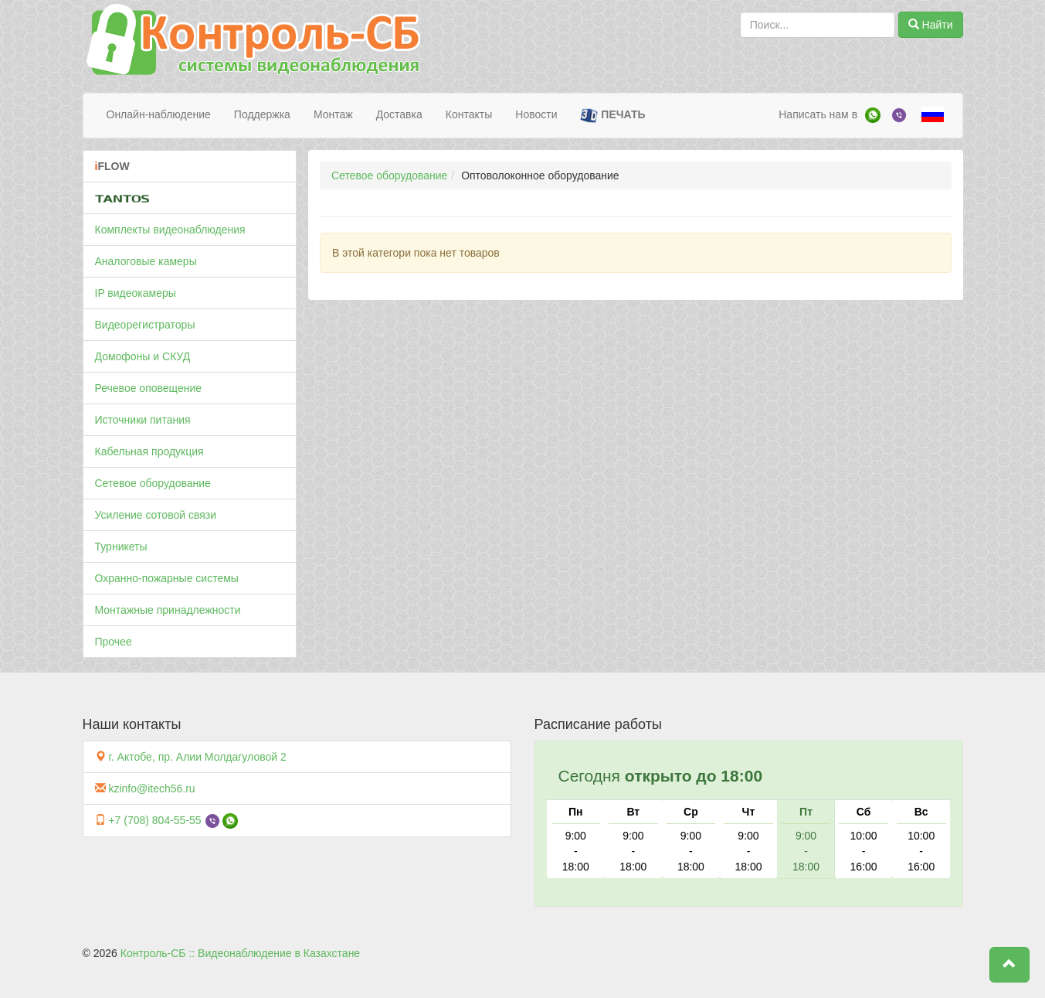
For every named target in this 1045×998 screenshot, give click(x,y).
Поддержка (262, 114)
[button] (1009, 965)
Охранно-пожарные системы (167, 578)
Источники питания (143, 420)
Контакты (469, 114)
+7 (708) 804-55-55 (154, 820)
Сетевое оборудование (153, 483)
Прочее (113, 641)
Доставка (399, 114)
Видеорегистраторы (145, 324)
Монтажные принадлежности (168, 610)
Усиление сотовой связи (156, 515)
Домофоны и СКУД (143, 356)
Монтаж (333, 114)
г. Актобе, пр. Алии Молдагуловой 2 (197, 757)
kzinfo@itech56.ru (151, 788)
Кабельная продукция (149, 451)
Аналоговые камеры (146, 261)
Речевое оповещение (148, 388)
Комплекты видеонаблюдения (170, 229)
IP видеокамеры (135, 293)
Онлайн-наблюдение (159, 114)
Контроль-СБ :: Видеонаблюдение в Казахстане (240, 953)
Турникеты (121, 546)
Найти (930, 25)
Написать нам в (818, 114)
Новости (536, 114)
